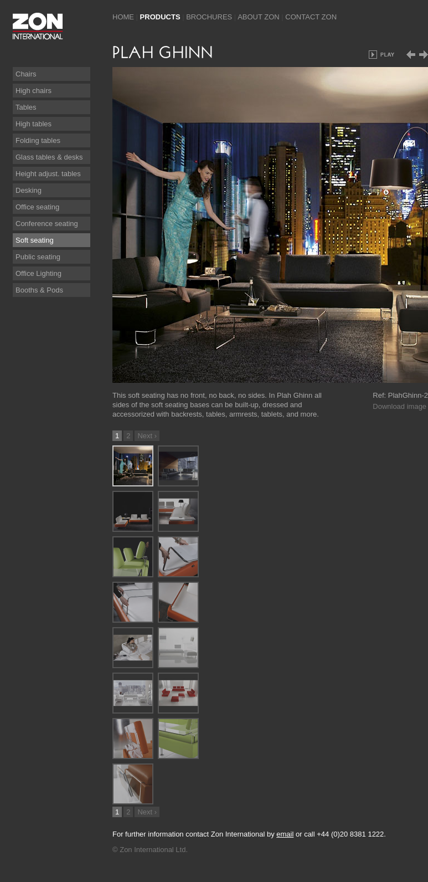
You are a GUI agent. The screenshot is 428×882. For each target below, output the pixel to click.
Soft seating (35, 240)
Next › (147, 436)
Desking (29, 190)
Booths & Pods (39, 290)
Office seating (37, 207)
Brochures (209, 17)
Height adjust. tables (48, 174)
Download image (399, 406)
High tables (33, 124)
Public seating (38, 257)
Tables (26, 107)
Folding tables (38, 140)
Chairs (26, 74)
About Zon (259, 17)
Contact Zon (311, 17)
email (284, 834)
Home (123, 17)
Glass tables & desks (49, 157)
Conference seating (47, 223)
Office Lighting (38, 273)
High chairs (33, 90)
